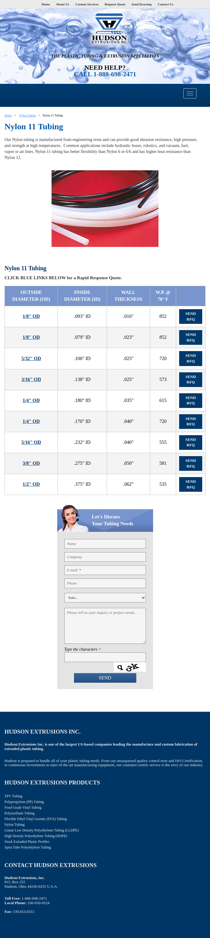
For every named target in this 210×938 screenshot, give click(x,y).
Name (71, 543)
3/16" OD (31, 379)
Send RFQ (190, 316)
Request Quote (115, 4)
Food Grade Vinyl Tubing (22, 807)
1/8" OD (31, 316)
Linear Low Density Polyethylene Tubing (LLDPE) (41, 830)
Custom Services (87, 4)
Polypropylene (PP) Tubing (24, 802)
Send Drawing (142, 4)
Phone (72, 583)
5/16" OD (31, 442)
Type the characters (82, 649)
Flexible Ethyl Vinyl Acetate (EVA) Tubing (35, 819)
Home (45, 4)
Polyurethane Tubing (19, 813)
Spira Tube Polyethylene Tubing (27, 847)
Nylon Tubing (27, 115)
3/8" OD (31, 463)
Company (74, 557)
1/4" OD (31, 400)
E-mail (74, 570)
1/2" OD (31, 484)
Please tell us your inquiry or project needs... (102, 612)
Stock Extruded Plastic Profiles (26, 842)
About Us (62, 4)
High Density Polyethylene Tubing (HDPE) (35, 836)
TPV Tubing (13, 796)
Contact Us (165, 4)
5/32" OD (31, 358)
